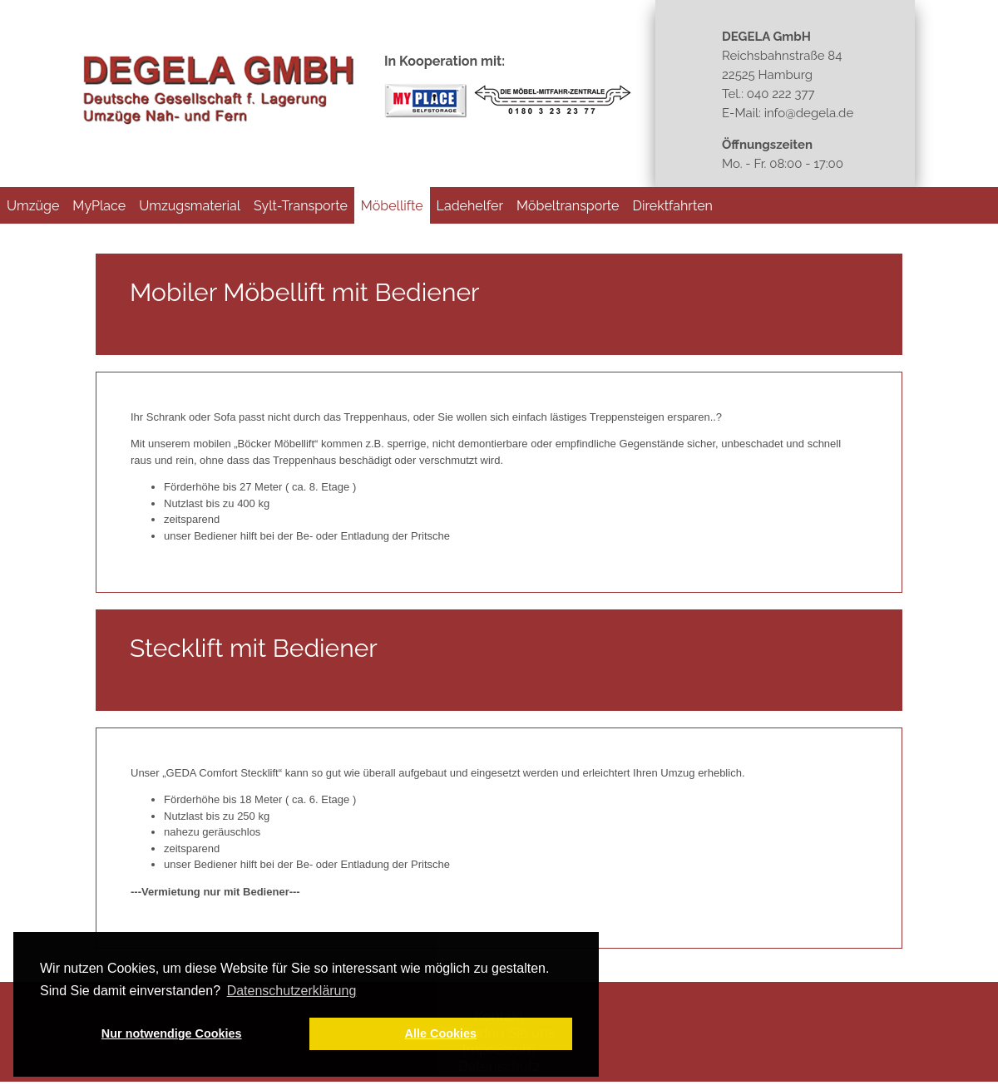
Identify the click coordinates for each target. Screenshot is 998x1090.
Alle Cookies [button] (441, 1033)
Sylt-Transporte (301, 206)
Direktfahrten (672, 206)
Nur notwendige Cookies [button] (171, 1033)
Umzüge (33, 206)
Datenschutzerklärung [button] (292, 991)
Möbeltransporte (567, 206)
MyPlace (99, 206)
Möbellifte (392, 206)
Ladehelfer (470, 206)
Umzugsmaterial (189, 206)
